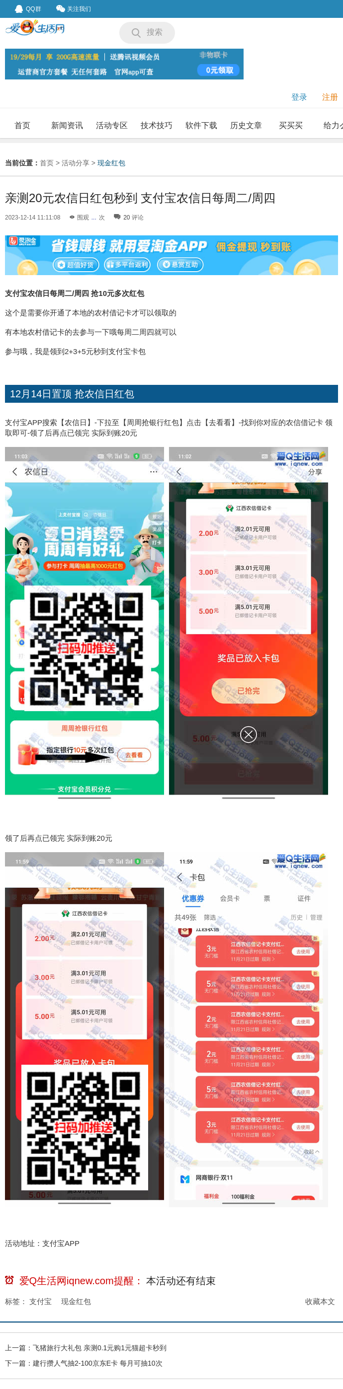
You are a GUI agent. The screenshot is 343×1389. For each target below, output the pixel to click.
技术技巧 (156, 125)
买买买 (291, 125)
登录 (299, 97)
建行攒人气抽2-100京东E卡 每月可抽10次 (98, 1363)
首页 (22, 125)
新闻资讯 (67, 125)
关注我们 (73, 8)
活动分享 (75, 163)
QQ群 (28, 9)
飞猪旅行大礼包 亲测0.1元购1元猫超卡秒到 (100, 1348)
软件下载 (201, 125)
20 (126, 217)
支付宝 (40, 1301)
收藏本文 (320, 1301)
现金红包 (111, 163)
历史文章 (246, 125)
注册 (330, 97)
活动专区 (112, 125)
